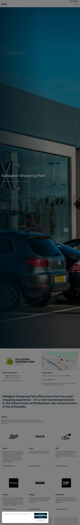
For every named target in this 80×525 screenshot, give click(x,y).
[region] (25, 517)
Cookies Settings (41, 520)
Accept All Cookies (40, 514)
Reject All (40, 517)
